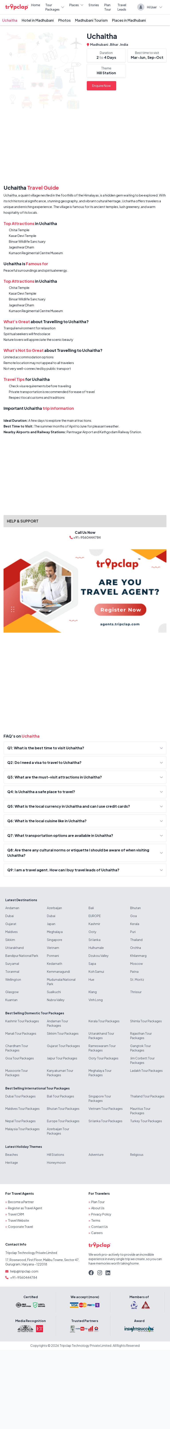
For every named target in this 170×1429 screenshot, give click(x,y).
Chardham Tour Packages (16, 1048)
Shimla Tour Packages (146, 1021)
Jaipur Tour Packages (62, 1058)
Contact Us (99, 1227)
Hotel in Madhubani (38, 20)
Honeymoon (56, 1162)
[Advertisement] (85, 148)
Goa (133, 916)
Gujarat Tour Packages (63, 1046)
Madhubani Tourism (91, 20)
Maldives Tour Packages (22, 1108)
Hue (91, 979)
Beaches (11, 1154)
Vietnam (53, 948)
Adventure (96, 1154)
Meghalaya (55, 932)
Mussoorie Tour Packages (16, 1072)
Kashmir (94, 924)
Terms (95, 1220)
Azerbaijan (54, 908)
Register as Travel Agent (25, 1208)
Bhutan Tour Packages (63, 1108)
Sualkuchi (54, 992)
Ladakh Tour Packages (146, 1070)
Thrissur (136, 992)
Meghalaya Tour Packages (100, 1072)
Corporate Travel (20, 1227)
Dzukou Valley (99, 956)
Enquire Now (101, 86)
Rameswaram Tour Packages (102, 1048)
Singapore (54, 940)
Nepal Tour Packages (20, 1121)
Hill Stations (55, 1154)
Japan (51, 924)
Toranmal (12, 971)
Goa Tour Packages (19, 1058)
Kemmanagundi (58, 971)
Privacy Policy (101, 1214)
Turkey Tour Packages (146, 1121)
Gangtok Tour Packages (140, 1048)
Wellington (13, 979)
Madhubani (99, 44)
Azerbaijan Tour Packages (58, 1131)
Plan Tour (107, 7)
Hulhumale (96, 948)
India (124, 44)
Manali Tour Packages (20, 1033)
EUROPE (95, 916)
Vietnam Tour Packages (106, 1108)
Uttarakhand (14, 948)
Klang (93, 992)
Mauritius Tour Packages (140, 1111)
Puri (133, 932)
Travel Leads (122, 7)
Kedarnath (54, 963)
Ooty (93, 932)
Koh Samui (96, 971)
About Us (97, 1208)
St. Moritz (137, 979)
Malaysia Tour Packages (22, 1129)
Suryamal (12, 963)
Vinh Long (96, 1000)
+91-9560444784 (23, 1277)
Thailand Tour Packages (147, 1096)
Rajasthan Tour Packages (141, 1035)
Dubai (9, 916)
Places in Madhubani (129, 20)
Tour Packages (54, 7)
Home (35, 5)
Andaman (12, 908)
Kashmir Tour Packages (22, 1021)
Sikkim (10, 940)
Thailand (136, 940)
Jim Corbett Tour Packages (142, 1060)
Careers (97, 1233)
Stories (94, 5)
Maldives (11, 932)
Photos (64, 20)
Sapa (92, 963)
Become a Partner (21, 1202)
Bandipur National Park (21, 956)
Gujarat (10, 924)
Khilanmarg (138, 956)
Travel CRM (16, 1214)
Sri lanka (94, 940)
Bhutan (135, 908)
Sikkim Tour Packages (63, 1033)
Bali (91, 908)
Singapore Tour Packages (100, 1098)
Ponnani (53, 956)
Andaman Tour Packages (57, 1023)
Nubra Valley (56, 1000)
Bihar (114, 44)
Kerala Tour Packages (104, 1021)
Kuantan (11, 1000)
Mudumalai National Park (61, 981)
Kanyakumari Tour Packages (60, 1072)
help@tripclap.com (24, 1271)
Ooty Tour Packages (103, 1058)
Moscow (136, 963)
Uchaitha (9, 20)
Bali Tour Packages (60, 1096)
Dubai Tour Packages (20, 1096)
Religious (136, 1154)
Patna (134, 971)
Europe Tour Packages (63, 1121)
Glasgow (12, 992)
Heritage (11, 1162)
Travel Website (18, 1220)
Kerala (134, 924)
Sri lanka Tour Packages (105, 1121)
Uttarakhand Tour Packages (101, 1035)
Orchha (135, 948)
